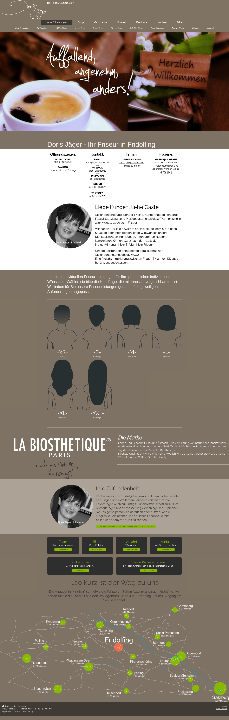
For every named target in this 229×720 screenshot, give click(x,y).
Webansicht (221, 709)
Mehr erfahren (63, 550)
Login (224, 706)
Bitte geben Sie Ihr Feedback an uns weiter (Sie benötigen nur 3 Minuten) (126, 526)
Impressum (7, 711)
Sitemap (22, 706)
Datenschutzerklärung (23, 711)
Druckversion (10, 706)
